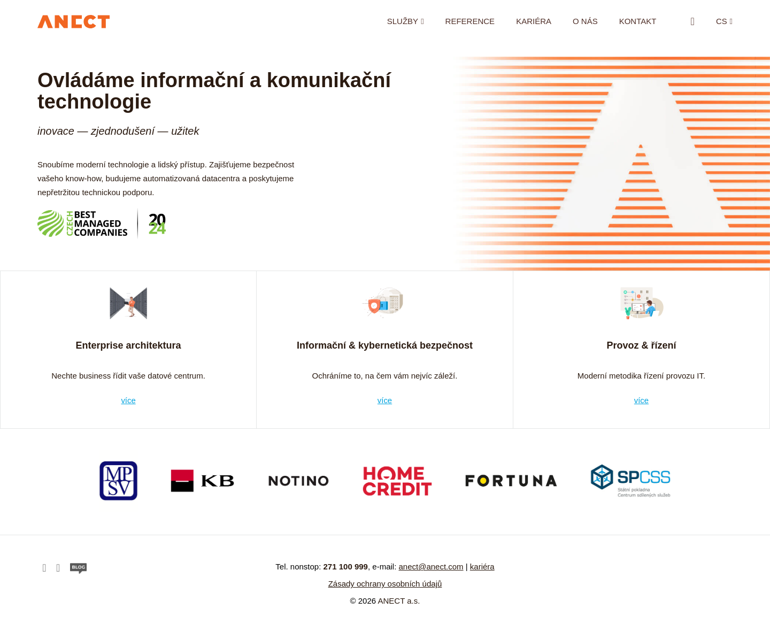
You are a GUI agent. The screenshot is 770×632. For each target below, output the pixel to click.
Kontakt (637, 21)
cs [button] (721, 21)
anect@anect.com (430, 566)
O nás (585, 21)
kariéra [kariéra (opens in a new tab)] (482, 566)
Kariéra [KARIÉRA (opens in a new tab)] (533, 21)
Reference (470, 21)
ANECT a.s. (399, 600)
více (128, 399)
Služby (402, 21)
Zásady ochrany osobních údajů (385, 583)
